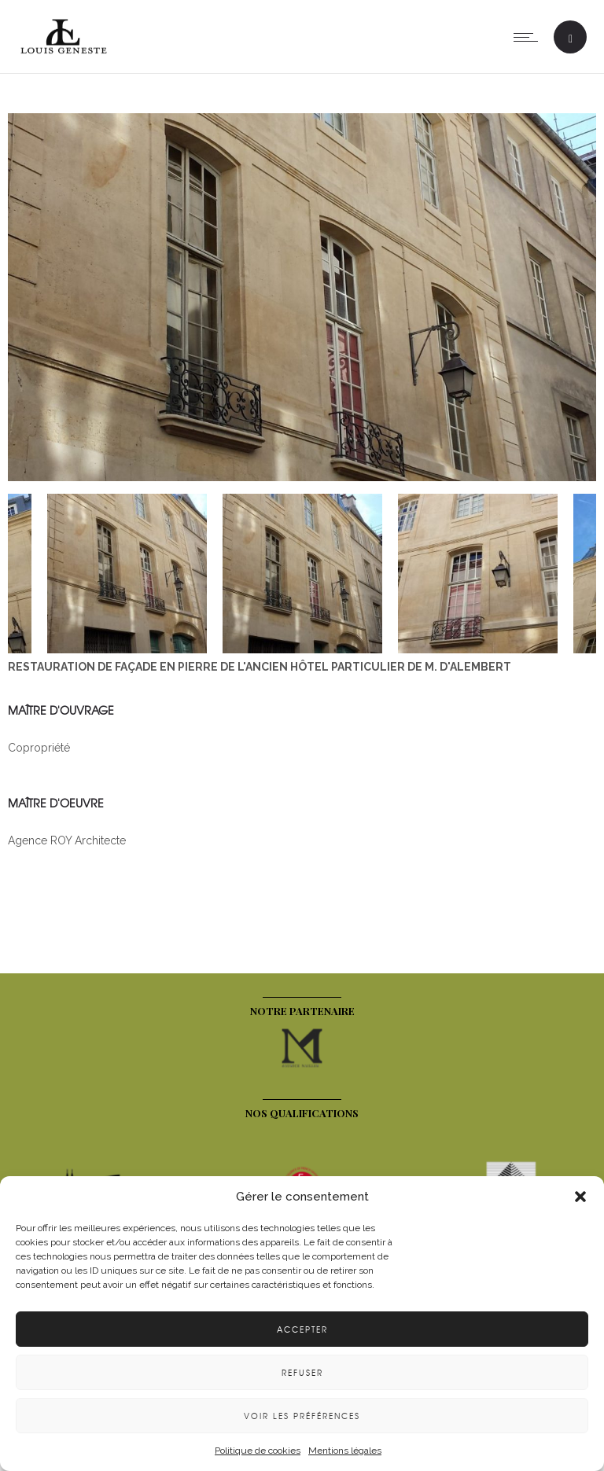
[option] (302, 299)
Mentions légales (344, 1450)
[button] (580, 1196)
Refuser (302, 1372)
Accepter (302, 1329)
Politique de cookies (257, 1450)
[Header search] (571, 39)
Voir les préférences (302, 1415)
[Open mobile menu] (529, 37)
